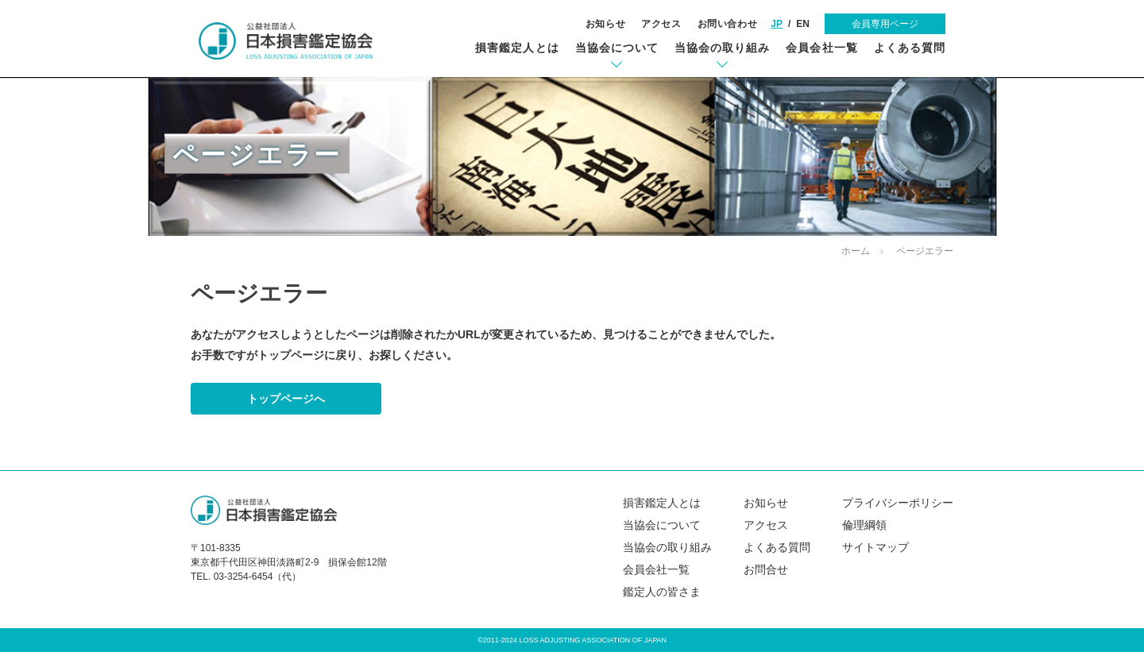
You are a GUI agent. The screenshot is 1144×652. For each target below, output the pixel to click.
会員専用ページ (885, 23)
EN (803, 23)
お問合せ (766, 569)
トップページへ (286, 398)
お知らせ (605, 23)
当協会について (617, 47)
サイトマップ (875, 547)
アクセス (661, 23)
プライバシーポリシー (897, 502)
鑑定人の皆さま (662, 591)
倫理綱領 (864, 525)
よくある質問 (909, 47)
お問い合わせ (728, 23)
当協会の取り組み (722, 47)
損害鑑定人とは (516, 47)
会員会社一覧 (821, 47)
